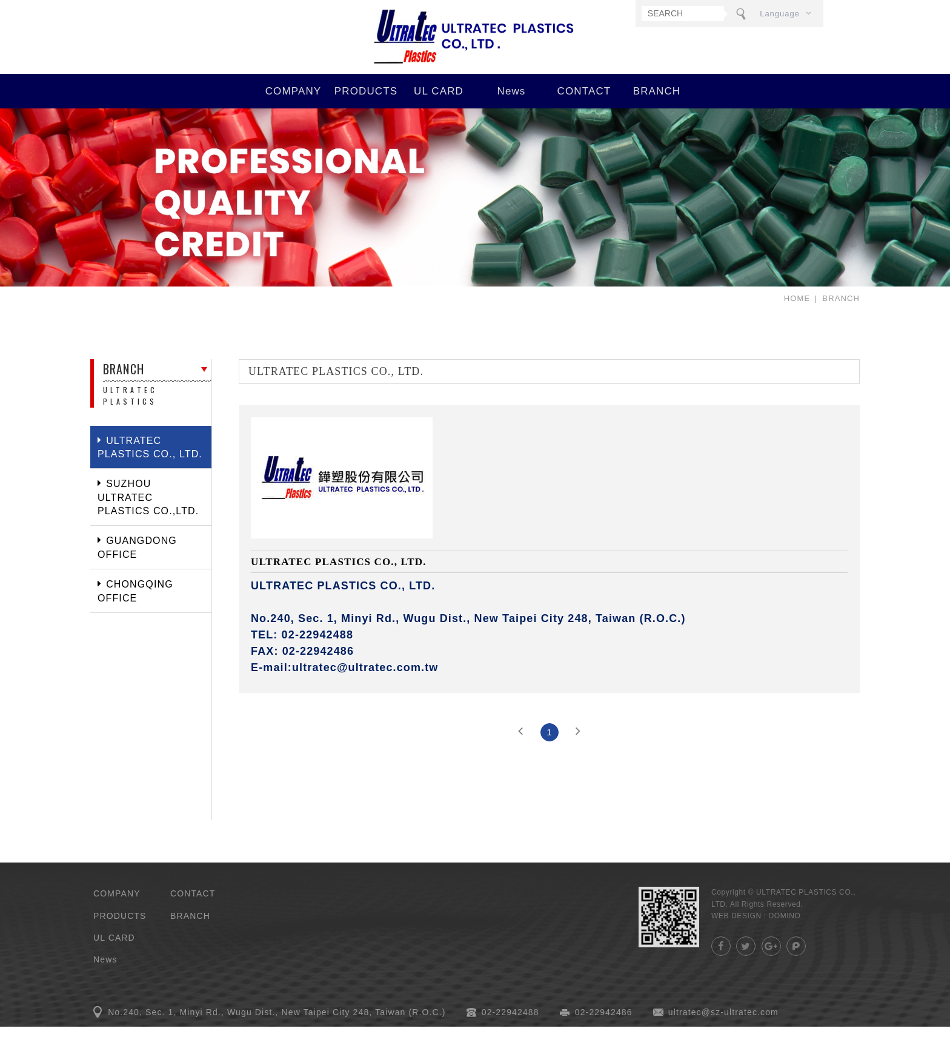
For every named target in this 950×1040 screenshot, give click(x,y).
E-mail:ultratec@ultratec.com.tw (345, 681)
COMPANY (293, 104)
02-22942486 (604, 1025)
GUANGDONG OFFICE (137, 561)
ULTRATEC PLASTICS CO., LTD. (475, 43)
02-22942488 (510, 1025)
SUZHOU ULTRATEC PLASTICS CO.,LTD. (148, 510)
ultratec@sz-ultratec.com (723, 1025)
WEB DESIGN (736, 929)
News (511, 104)
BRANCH (657, 104)
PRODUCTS (365, 104)
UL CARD (438, 104)
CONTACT (584, 104)
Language (780, 13)
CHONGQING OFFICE (135, 604)
